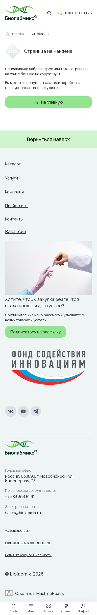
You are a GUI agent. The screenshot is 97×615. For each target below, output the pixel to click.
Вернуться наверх (48, 139)
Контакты (14, 219)
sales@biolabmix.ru (23, 512)
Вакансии (15, 231)
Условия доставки (17, 531)
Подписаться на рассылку (35, 332)
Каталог (13, 164)
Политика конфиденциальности (28, 555)
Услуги (11, 178)
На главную (52, 102)
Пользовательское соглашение (27, 543)
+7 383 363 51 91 (20, 496)
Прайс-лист (16, 205)
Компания (14, 192)
